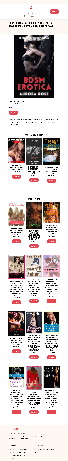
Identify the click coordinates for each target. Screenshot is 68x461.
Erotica (22, 101)
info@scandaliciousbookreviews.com (50, 2)
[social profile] (15, 2)
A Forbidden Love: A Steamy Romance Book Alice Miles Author (16, 167)
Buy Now (13, 112)
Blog (13, 458)
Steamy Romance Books (18, 455)
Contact (54, 11)
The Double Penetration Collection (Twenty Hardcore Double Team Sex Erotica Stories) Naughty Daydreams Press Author (34, 399)
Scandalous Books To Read (19, 452)
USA (39, 2)
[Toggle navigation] (11, 11)
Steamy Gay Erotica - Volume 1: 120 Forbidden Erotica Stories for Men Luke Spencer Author (34, 235)
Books (17, 101)
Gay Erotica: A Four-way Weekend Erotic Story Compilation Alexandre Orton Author (52, 230)
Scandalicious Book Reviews (19, 449)
